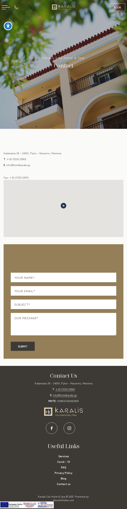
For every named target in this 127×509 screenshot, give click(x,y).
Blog (63, 478)
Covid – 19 (63, 462)
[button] (63, 205)
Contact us (63, 484)
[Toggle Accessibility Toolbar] (8, 24)
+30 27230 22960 (16, 159)
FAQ (63, 467)
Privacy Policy (63, 473)
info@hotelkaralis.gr (18, 165)
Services (63, 456)
